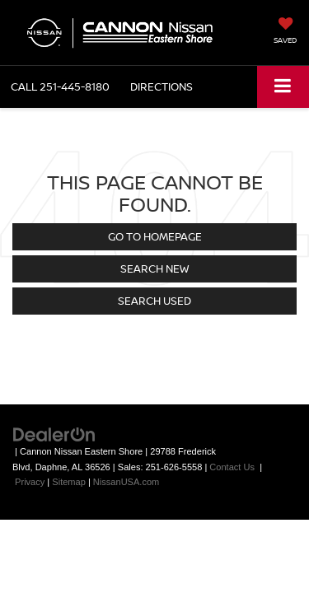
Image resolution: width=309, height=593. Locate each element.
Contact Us (232, 467)
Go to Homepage (155, 236)
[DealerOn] (54, 434)
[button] (60, 87)
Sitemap (69, 482)
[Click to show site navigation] (283, 87)
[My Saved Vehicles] (285, 32)
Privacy (29, 482)
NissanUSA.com (126, 482)
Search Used (154, 300)
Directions (161, 86)
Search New (154, 268)
